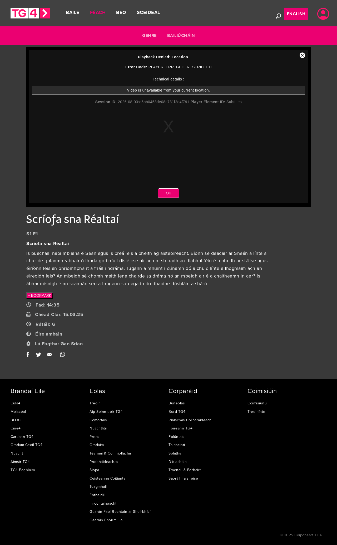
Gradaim (97, 444)
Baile (73, 12)
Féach (98, 12)
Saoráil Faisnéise (183, 478)
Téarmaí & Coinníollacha (110, 453)
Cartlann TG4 (22, 436)
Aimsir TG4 (20, 461)
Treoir (95, 403)
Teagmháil (98, 486)
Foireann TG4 (180, 428)
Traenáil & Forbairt (184, 469)
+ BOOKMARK (39, 295)
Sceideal (148, 12)
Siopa (94, 469)
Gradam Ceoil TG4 (26, 444)
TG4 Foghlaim (23, 469)
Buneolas (176, 403)
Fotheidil (97, 495)
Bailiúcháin (181, 35)
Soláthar (175, 453)
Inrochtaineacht (103, 503)
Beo (121, 12)
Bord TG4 (176, 411)
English (296, 14)
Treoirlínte (256, 411)
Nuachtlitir (98, 428)
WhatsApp (62, 356)
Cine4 (16, 428)
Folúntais (176, 436)
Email (51, 356)
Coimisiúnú (257, 403)
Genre (149, 35)
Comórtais (98, 420)
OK (168, 193)
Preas (95, 436)
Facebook (29, 356)
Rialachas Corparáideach (190, 420)
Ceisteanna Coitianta (107, 478)
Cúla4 (16, 403)
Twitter (39, 356)
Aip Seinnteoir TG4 (106, 411)
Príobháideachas (104, 461)
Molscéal (18, 411)
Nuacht (17, 453)
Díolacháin (177, 461)
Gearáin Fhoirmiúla (106, 520)
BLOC (16, 420)
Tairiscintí (176, 444)
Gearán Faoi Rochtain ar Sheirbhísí (120, 511)
